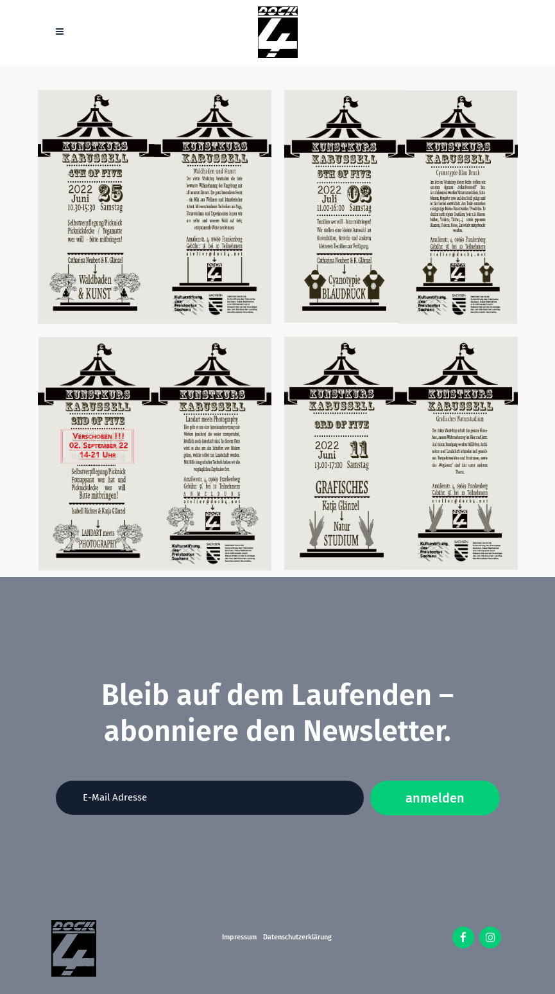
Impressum (239, 937)
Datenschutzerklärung (297, 937)
